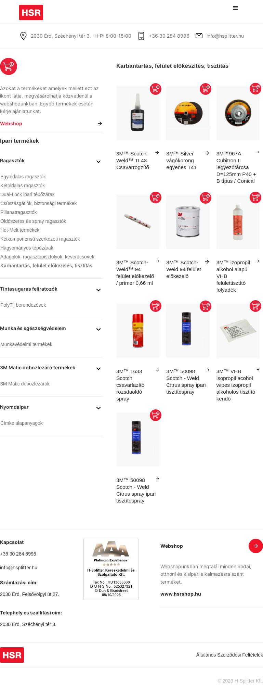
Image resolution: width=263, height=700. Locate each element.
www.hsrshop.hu (180, 594)
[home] (31, 10)
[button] (235, 8)
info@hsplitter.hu (225, 36)
